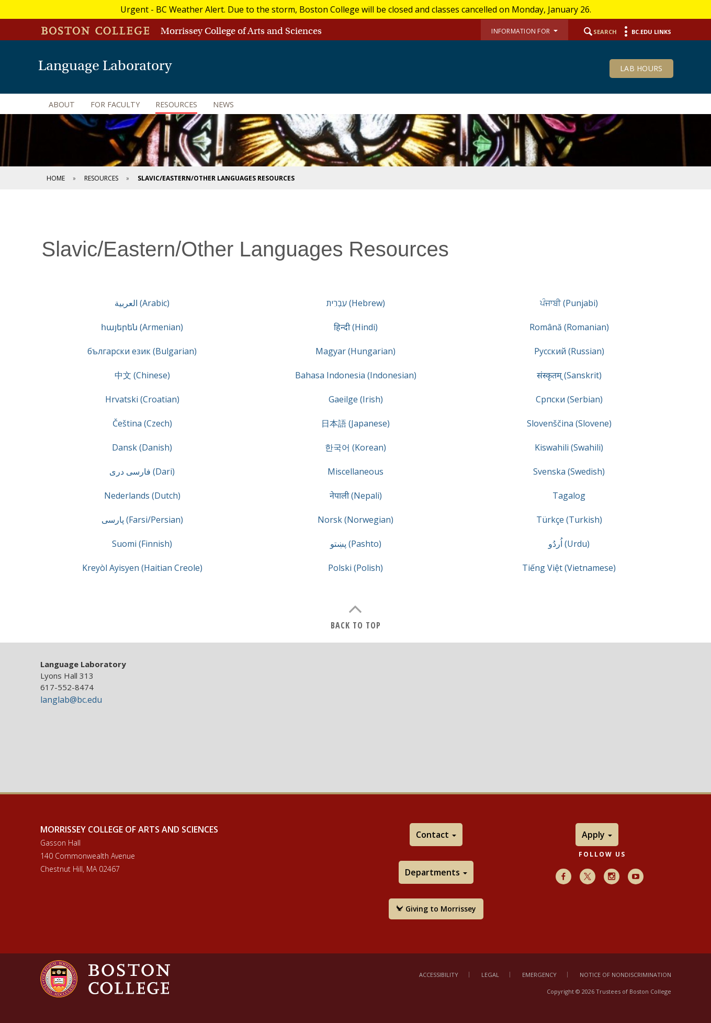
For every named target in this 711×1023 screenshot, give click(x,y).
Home (56, 178)
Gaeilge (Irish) (356, 399)
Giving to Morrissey (436, 909)
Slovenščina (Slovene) (569, 423)
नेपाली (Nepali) (356, 495)
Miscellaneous (355, 471)
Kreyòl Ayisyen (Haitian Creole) (142, 568)
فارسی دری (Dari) (142, 471)
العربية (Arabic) (142, 303)
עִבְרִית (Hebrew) (355, 303)
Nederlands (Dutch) (142, 495)
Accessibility (438, 975)
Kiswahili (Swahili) (569, 447)
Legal (490, 975)
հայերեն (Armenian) (142, 327)
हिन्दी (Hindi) (356, 327)
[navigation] (355, 105)
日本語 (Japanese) (355, 423)
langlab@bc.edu (71, 699)
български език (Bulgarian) (142, 351)
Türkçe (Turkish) (569, 519)
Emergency (539, 975)
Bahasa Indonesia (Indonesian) (355, 375)
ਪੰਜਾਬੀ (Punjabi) (569, 303)
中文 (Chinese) (142, 375)
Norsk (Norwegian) (355, 519)
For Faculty (115, 104)
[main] (355, 424)
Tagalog (568, 495)
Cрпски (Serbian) (569, 399)
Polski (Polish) (355, 568)
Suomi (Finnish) (142, 543)
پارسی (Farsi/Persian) (142, 519)
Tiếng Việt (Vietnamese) (569, 568)
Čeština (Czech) (142, 423)
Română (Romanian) (569, 327)
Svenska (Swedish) (569, 471)
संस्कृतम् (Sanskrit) (569, 375)
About (62, 104)
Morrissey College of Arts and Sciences (241, 31)
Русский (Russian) (569, 351)
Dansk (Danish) (142, 447)
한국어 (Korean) (355, 447)
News (223, 104)
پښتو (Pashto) (355, 543)
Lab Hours (641, 68)
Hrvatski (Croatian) (142, 399)
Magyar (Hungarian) (355, 351)
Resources (176, 104)
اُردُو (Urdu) (569, 543)
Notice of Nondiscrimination (625, 975)
